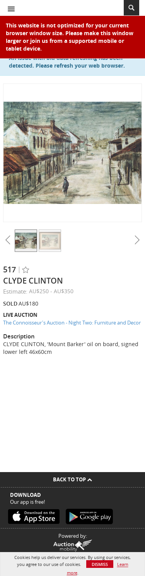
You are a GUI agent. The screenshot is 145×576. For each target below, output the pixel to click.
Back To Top (72, 479)
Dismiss (100, 564)
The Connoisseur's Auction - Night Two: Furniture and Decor (72, 322)
